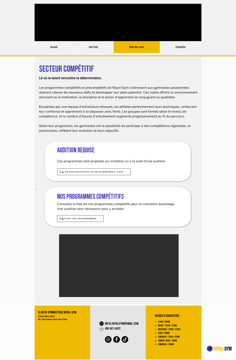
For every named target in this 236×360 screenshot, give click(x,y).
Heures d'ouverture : (167, 316)
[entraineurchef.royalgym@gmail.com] (94, 171)
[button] (119, 265)
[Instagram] (108, 339)
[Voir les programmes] (80, 218)
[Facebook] (116, 339)
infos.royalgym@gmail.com (121, 324)
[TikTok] (125, 339)
